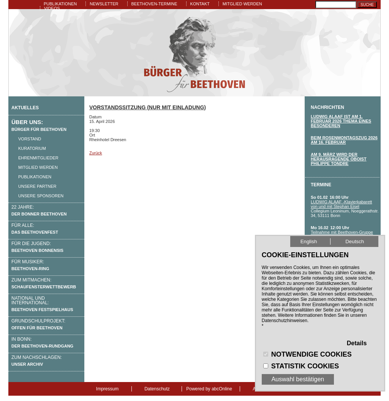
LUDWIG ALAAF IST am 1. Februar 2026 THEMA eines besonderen (341, 121)
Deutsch (354, 241)
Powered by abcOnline (209, 389)
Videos (52, 8)
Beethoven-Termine (154, 4)
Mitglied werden (242, 4)
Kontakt (200, 4)
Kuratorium (32, 148)
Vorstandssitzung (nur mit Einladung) (147, 107)
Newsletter (104, 4)
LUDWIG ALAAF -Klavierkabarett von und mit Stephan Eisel (341, 204)
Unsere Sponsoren (40, 195)
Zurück (95, 153)
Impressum (107, 389)
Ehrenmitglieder (38, 158)
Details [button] (357, 343)
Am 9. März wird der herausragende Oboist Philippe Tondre (339, 159)
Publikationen (60, 4)
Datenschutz (157, 389)
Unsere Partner (37, 186)
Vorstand (29, 139)
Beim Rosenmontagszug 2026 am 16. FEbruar (344, 140)
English (308, 241)
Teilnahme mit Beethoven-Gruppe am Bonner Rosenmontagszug (342, 234)
